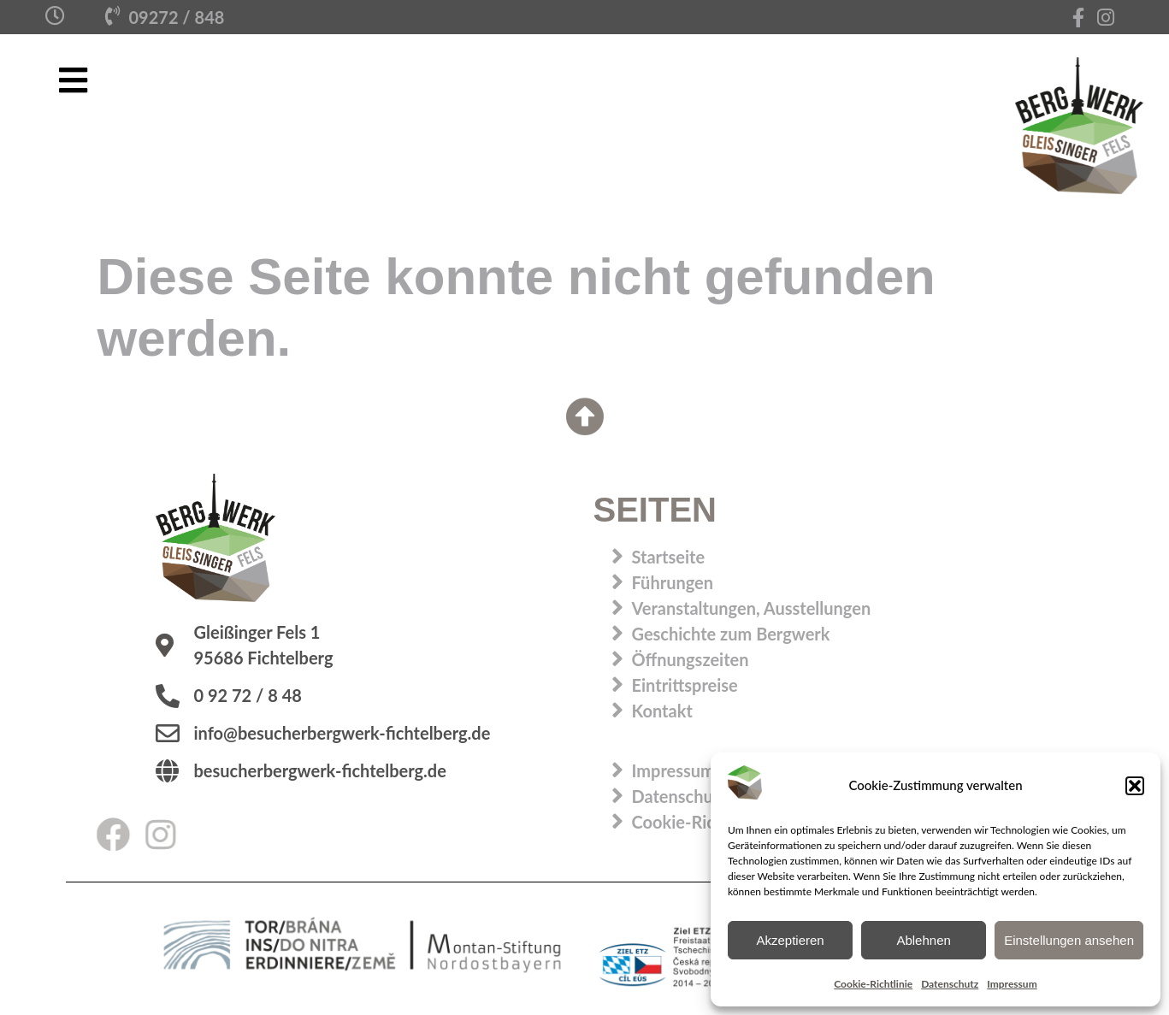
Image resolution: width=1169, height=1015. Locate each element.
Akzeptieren (790, 940)
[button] (1134, 785)
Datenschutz (949, 983)
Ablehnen (923, 940)
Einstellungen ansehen (1069, 940)
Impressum (1011, 983)
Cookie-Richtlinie (873, 983)
